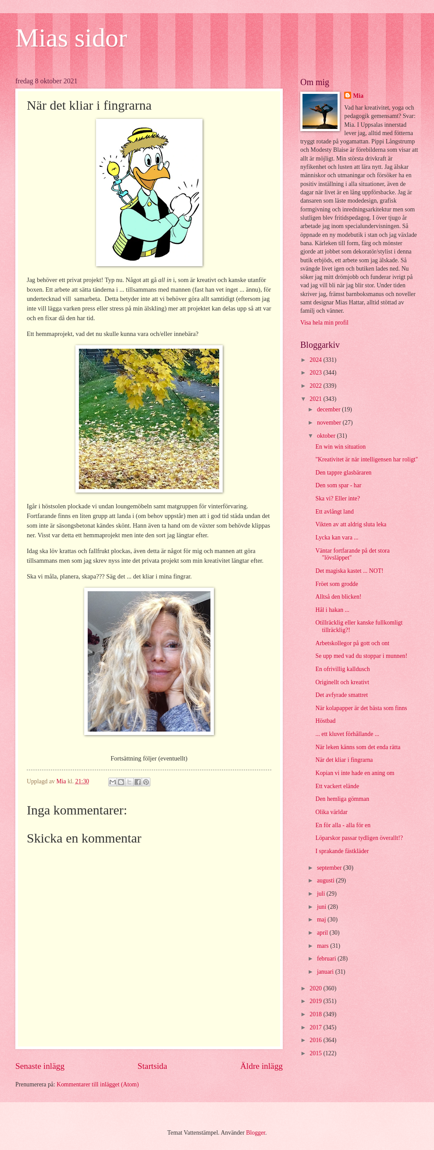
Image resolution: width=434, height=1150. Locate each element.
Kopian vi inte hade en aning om (354, 773)
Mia (358, 96)
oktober (327, 435)
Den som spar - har (338, 485)
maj (322, 919)
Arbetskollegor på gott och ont (352, 643)
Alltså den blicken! (338, 596)
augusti (326, 880)
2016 (316, 1040)
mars (323, 946)
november (330, 422)
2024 (316, 360)
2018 (316, 1014)
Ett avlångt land (334, 511)
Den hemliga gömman (342, 799)
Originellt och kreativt (342, 682)
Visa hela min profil (324, 322)
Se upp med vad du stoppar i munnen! (361, 656)
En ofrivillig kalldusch (342, 669)
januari (326, 971)
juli (322, 893)
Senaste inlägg (39, 1066)
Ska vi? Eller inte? (337, 498)
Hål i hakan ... (332, 610)
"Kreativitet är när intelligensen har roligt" (366, 459)
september (330, 867)
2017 (316, 1027)
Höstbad (325, 721)
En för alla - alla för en (342, 825)
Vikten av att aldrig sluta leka (350, 524)
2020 (316, 988)
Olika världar (331, 812)
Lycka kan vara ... (336, 537)
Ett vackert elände (337, 786)
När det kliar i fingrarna (344, 760)
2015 (316, 1053)
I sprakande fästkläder (342, 851)
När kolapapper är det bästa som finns (361, 708)
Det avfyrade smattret (341, 695)
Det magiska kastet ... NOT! (349, 571)
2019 (316, 1001)
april (323, 932)
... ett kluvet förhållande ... (347, 734)
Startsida (152, 1066)
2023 (316, 372)
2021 (316, 399)
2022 (316, 385)
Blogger (255, 1132)
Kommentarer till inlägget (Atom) (98, 1084)
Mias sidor (71, 37)
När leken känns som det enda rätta (357, 747)
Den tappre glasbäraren (343, 472)
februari (327, 958)
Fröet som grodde (336, 584)
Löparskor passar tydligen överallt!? (359, 838)
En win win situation (340, 446)
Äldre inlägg (261, 1066)
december (329, 409)
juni (322, 907)
